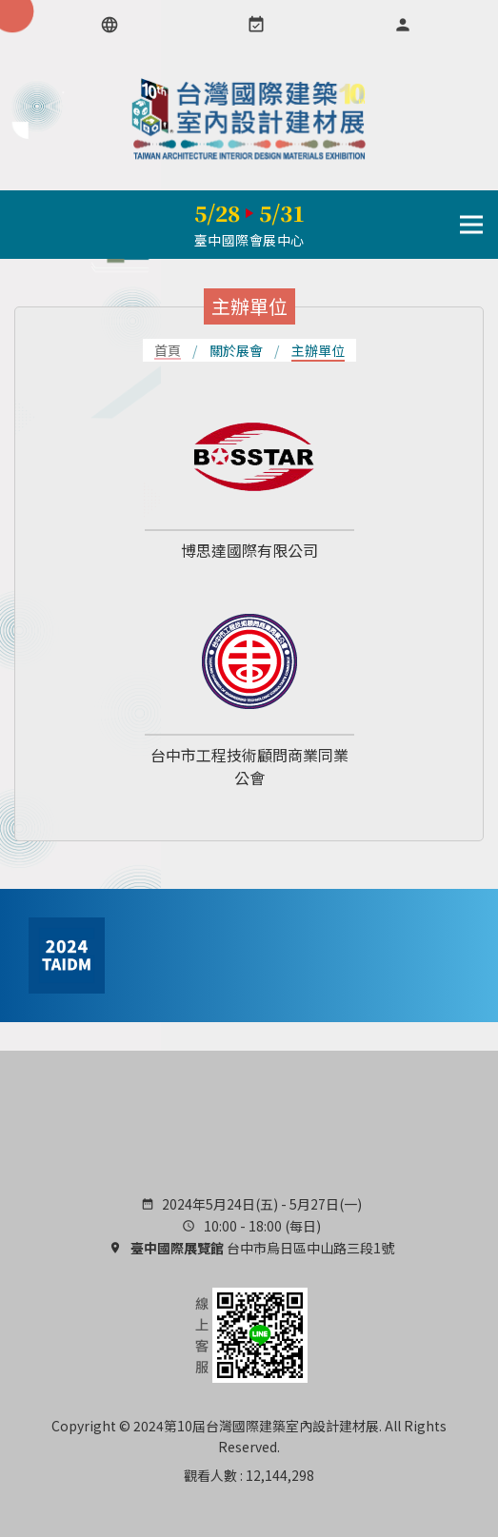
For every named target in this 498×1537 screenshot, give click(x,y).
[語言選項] (109, 25)
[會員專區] (403, 25)
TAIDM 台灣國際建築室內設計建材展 (249, 119)
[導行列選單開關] (471, 224)
